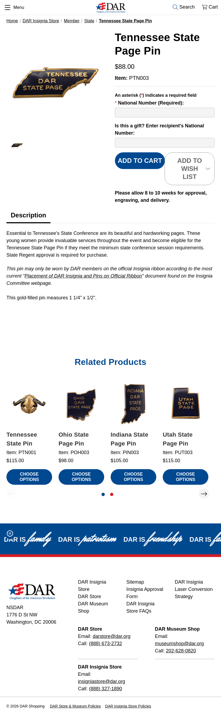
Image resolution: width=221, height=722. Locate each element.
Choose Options (29, 477)
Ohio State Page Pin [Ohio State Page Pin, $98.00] (74, 439)
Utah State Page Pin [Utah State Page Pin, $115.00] (178, 439)
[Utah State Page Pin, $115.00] (186, 404)
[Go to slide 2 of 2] (111, 494)
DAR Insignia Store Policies (128, 706)
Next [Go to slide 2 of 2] (203, 493)
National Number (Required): (149, 103)
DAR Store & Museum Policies (75, 706)
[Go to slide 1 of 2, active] (103, 494)
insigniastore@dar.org (101, 681)
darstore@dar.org (111, 636)
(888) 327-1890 (105, 688)
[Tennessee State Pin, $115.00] (29, 404)
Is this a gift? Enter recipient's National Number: (159, 129)
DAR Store (89, 596)
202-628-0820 (181, 650)
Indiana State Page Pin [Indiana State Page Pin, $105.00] (129, 439)
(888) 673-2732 (105, 643)
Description (28, 215)
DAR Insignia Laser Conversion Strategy (194, 589)
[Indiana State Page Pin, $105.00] (133, 404)
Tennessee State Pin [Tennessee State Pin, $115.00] (21, 439)
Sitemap (135, 582)
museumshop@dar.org (179, 643)
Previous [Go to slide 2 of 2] (10, 493)
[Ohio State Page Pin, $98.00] (81, 404)
